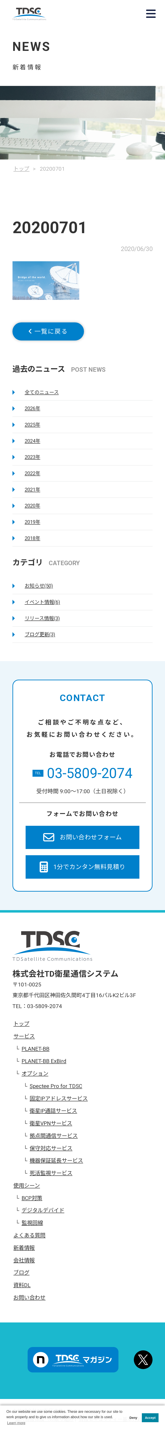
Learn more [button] (16, 1423)
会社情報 (24, 1260)
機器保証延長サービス (56, 1161)
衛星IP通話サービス (53, 1111)
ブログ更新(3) (40, 634)
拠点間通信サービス (54, 1136)
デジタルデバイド (43, 1210)
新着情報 (24, 1248)
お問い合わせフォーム (82, 837)
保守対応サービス (51, 1148)
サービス (24, 1036)
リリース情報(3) (42, 618)
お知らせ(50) (39, 586)
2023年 (32, 457)
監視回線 (32, 1223)
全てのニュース (42, 392)
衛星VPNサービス (51, 1123)
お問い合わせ (29, 1298)
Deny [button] (133, 1418)
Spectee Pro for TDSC (56, 1086)
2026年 (32, 408)
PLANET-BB (35, 1049)
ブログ (21, 1273)
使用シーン (26, 1186)
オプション (35, 1074)
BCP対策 (32, 1198)
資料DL (22, 1285)
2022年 (32, 473)
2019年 (32, 522)
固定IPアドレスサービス (59, 1099)
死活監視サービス (51, 1173)
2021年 (32, 489)
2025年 (32, 425)
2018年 (32, 538)
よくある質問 (29, 1235)
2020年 (32, 505)
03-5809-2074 (82, 773)
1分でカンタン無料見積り (82, 867)
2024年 (32, 441)
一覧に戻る (48, 331)
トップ (21, 1024)
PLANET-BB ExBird (44, 1061)
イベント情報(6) (42, 602)
